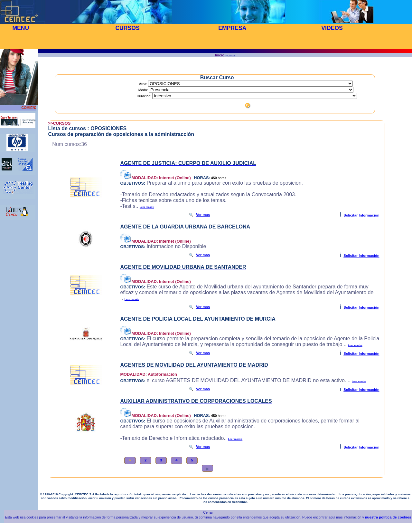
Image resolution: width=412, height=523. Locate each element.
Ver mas (203, 215)
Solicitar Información (361, 215)
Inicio (219, 55)
